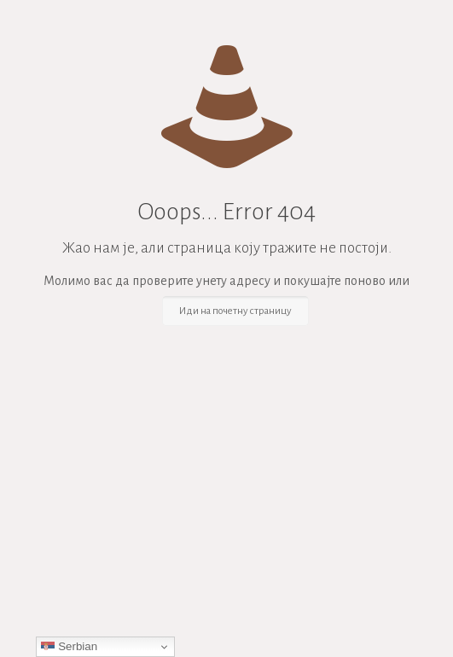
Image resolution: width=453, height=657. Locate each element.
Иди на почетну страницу (235, 311)
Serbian (69, 647)
